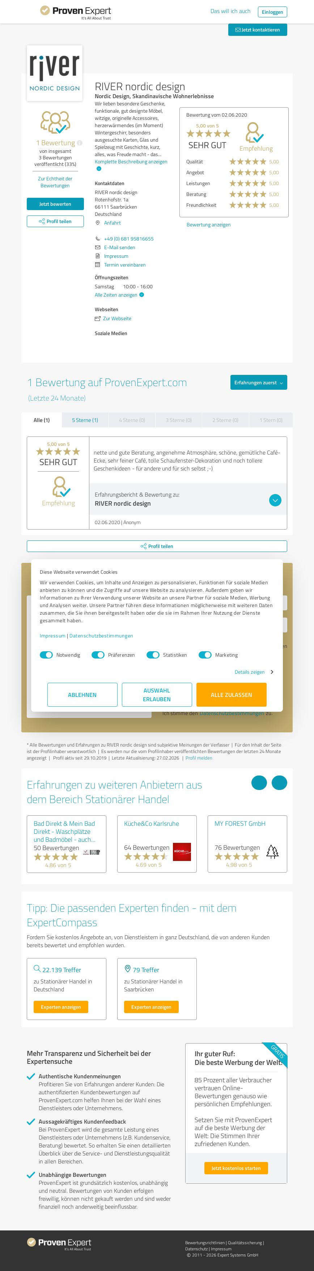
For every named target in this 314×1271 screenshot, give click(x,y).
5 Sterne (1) (85, 420)
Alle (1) (42, 420)
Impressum (60, 635)
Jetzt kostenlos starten (236, 1168)
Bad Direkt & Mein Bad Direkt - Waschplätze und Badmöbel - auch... (65, 831)
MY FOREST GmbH (240, 823)
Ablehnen (82, 694)
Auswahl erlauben (157, 694)
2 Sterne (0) (225, 420)
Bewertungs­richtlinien (205, 1242)
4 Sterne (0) (132, 420)
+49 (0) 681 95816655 (129, 238)
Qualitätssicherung (245, 1242)
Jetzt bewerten (55, 203)
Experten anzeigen (61, 1006)
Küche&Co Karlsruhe (151, 823)
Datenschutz (196, 1249)
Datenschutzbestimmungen (109, 635)
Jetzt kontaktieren (258, 29)
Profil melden (199, 757)
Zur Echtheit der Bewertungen (55, 182)
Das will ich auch (231, 11)
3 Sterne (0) (179, 420)
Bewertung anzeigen (209, 224)
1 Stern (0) (271, 420)
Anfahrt (112, 222)
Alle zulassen (231, 694)
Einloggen (272, 11)
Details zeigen (242, 671)
